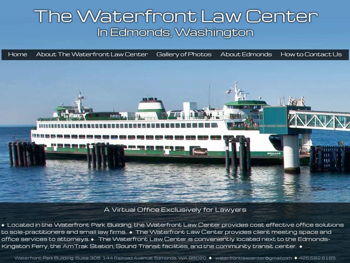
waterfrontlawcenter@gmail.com (253, 258)
